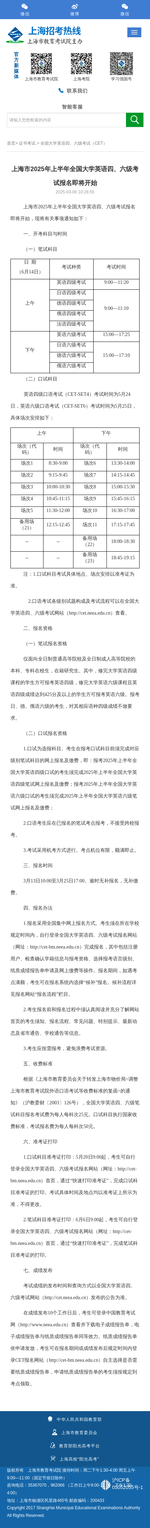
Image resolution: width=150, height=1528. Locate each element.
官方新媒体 (16, 65)
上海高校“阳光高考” (74, 1459)
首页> (12, 143)
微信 (25, 9)
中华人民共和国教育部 (74, 1419)
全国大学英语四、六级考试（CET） (73, 143)
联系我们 (72, 90)
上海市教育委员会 (74, 1432)
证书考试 (27, 143)
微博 (75, 9)
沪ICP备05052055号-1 (127, 1483)
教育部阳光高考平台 (75, 1445)
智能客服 (72, 107)
